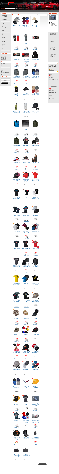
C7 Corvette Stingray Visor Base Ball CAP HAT (16, 352)
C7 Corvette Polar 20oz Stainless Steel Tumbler (16, 42)
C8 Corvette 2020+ (5, 16)
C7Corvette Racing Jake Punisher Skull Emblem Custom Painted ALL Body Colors (16, 438)
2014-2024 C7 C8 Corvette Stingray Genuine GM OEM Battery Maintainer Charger (26, 61)
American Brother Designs (5, 72)
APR (2, 71)
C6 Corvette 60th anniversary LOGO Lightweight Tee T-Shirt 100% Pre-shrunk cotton (35, 198)
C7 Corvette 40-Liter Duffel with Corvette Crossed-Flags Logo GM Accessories (16, 455)
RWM (2, 65)
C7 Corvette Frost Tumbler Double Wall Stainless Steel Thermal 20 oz (26, 112)
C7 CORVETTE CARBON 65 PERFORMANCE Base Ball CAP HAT (26, 369)
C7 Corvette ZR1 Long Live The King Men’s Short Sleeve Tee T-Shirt (26, 215)
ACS (2, 70)
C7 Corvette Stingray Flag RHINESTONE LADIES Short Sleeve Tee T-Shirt (26, 249)
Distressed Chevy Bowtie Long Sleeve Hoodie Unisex (16, 146)
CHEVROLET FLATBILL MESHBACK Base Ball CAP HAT (35, 318)
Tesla (2, 48)
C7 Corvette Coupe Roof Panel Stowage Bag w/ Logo (26, 129)
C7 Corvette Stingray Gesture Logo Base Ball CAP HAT (35, 335)
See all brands (3, 74)
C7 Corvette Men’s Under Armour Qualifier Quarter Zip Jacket (35, 77)
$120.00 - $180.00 (3, 57)
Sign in (51, 0)
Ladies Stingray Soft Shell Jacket (35, 59)
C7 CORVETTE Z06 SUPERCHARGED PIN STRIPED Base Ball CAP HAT (16, 369)
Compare (17, 31)
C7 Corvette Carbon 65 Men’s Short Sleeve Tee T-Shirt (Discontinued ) (16, 266)
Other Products (4, 49)
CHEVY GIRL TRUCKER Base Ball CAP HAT (16, 180)
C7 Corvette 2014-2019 (5, 18)
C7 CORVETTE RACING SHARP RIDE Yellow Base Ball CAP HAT (16, 404)
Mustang (5, 30)
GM (1, 64)
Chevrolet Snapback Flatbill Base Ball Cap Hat (16, 25)
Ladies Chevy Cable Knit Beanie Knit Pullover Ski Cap (35, 94)
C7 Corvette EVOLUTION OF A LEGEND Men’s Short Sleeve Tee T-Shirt (35, 249)
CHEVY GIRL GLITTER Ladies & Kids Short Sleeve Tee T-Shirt (35, 163)
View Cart (47, 0)
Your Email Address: (4, 80)
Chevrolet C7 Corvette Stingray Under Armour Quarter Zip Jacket (16, 387)
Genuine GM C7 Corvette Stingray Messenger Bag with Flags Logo (26, 455)
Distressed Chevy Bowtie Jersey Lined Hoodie (35, 128)
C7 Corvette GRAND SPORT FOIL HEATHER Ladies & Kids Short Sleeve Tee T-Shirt (16, 215)
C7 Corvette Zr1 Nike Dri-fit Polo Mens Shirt (16, 231)
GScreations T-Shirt (4, 51)
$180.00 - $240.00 (3, 58)
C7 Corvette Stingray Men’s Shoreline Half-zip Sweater (26, 77)
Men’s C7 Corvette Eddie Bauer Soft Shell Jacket (16, 128)
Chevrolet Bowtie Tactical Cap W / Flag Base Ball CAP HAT (35, 26)
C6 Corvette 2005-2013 (5, 19)
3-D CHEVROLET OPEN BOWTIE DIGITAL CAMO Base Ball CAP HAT (16, 318)
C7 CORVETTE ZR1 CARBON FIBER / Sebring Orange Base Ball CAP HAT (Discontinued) (26, 180)
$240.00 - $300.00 (3, 59)
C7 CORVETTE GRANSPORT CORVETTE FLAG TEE (16, 421)
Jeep (2, 34)
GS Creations (3, 63)
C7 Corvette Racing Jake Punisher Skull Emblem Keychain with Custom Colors (35, 404)
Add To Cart (26, 49)
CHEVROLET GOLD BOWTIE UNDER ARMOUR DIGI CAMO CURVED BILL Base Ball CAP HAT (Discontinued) (35, 301)
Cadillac (5, 23)
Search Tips (26, 8)
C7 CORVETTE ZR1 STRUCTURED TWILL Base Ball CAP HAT (35, 215)
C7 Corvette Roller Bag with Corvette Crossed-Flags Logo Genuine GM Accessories (35, 438)
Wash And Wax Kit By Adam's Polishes (17, 163)
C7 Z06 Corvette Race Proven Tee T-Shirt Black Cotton (26, 301)
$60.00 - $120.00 (3, 56)
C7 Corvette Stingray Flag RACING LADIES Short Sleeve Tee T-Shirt (17, 249)
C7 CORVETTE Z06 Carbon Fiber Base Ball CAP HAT (35, 112)
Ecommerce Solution (36, 471)
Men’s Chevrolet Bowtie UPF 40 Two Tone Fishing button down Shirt (26, 26)
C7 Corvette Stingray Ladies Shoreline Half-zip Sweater (16, 77)
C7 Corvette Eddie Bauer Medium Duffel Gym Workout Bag (26, 94)
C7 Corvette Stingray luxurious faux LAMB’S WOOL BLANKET (26, 232)
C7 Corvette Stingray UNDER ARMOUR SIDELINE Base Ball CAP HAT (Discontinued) (35, 369)
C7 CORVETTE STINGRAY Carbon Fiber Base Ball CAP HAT (26, 335)
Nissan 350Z (3, 37)
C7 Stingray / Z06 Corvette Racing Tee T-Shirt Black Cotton (16, 301)
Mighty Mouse (3, 73)
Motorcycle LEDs (5, 27)
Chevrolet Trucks (4, 38)
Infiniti (5, 33)
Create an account (55, 0)
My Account (28, 0)
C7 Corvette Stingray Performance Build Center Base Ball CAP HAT (35, 352)
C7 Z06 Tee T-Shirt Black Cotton (26, 197)
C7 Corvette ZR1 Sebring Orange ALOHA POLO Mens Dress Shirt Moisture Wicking (35, 180)
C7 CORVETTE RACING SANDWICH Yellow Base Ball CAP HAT (35, 387)
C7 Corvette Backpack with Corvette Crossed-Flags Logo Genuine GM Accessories (26, 438)
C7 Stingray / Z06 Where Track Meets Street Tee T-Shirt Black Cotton (35, 283)
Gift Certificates (42, 0)
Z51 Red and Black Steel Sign (35, 42)
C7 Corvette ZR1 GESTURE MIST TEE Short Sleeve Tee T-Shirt (16, 198)
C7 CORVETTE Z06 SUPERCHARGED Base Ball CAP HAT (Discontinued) (26, 421)
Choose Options (16, 49)
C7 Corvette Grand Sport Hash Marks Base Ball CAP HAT (26, 352)
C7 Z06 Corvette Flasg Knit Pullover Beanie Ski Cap (35, 146)
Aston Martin (3, 41)
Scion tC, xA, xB (4, 44)
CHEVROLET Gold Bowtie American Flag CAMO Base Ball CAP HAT (26, 318)
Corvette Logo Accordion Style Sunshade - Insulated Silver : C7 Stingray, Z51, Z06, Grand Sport (35, 422)
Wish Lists (37, 0)
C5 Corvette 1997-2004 (5, 20)
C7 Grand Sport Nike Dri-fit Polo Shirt (26, 283)
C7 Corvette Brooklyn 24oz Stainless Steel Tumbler (26, 43)
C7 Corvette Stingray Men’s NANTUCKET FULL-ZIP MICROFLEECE (36, 266)
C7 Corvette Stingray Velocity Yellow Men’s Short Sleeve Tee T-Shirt (16, 283)
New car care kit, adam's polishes (26, 163)
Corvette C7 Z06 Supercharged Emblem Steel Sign (16, 60)
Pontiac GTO (3, 45)
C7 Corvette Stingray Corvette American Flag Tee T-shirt (26, 146)
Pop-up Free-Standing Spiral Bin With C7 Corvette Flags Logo (17, 94)
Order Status (33, 0)
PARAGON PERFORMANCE (5, 69)
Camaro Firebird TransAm (5, 22)
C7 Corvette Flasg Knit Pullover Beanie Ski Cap (26, 266)
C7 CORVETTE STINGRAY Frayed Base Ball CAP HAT (16, 335)
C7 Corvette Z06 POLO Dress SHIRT (35, 231)
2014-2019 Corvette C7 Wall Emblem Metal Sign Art (26, 387)
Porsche (3, 26)
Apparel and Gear (4, 15)
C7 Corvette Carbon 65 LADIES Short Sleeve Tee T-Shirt (26, 404)
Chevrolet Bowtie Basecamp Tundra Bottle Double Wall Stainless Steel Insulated (16, 112)
